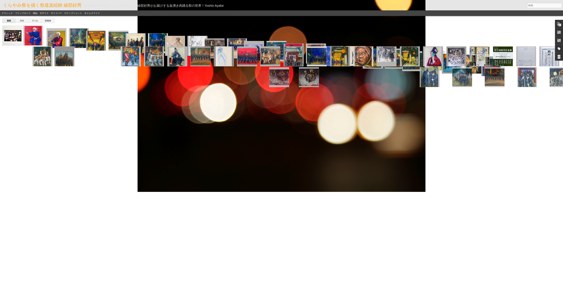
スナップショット (73, 13)
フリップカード (23, 13)
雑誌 (35, 13)
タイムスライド (92, 13)
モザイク (44, 13)
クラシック (7, 13)
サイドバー (56, 13)
